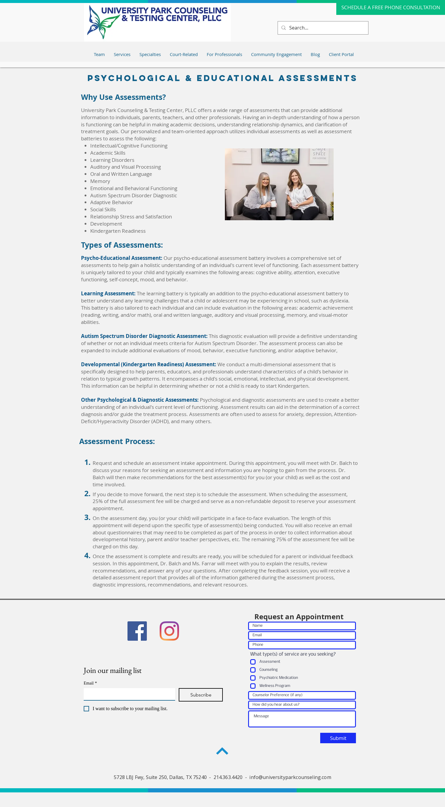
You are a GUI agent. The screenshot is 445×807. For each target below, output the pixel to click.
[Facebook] (137, 631)
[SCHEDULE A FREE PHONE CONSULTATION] (390, 7)
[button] (224, 54)
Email (90, 683)
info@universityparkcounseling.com (290, 777)
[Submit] (338, 738)
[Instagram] (169, 631)
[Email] (128, 694)
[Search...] (322, 27)
